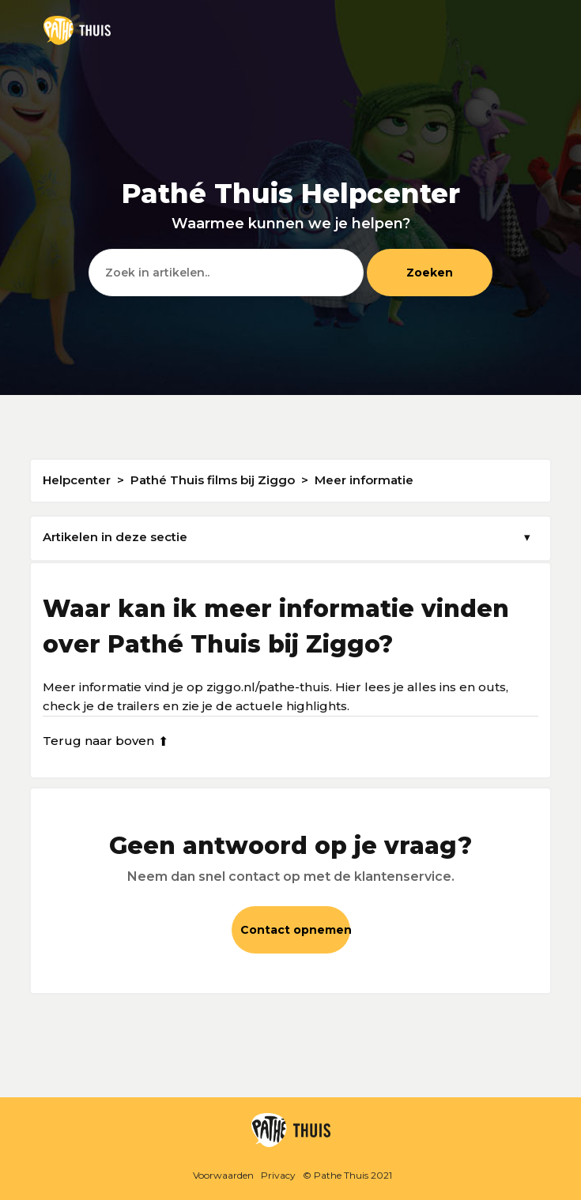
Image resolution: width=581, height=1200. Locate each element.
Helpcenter (77, 479)
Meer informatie (364, 479)
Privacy (278, 1175)
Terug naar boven (105, 740)
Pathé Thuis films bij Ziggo (212, 479)
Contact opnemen (295, 930)
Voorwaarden (223, 1175)
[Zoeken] (226, 272)
